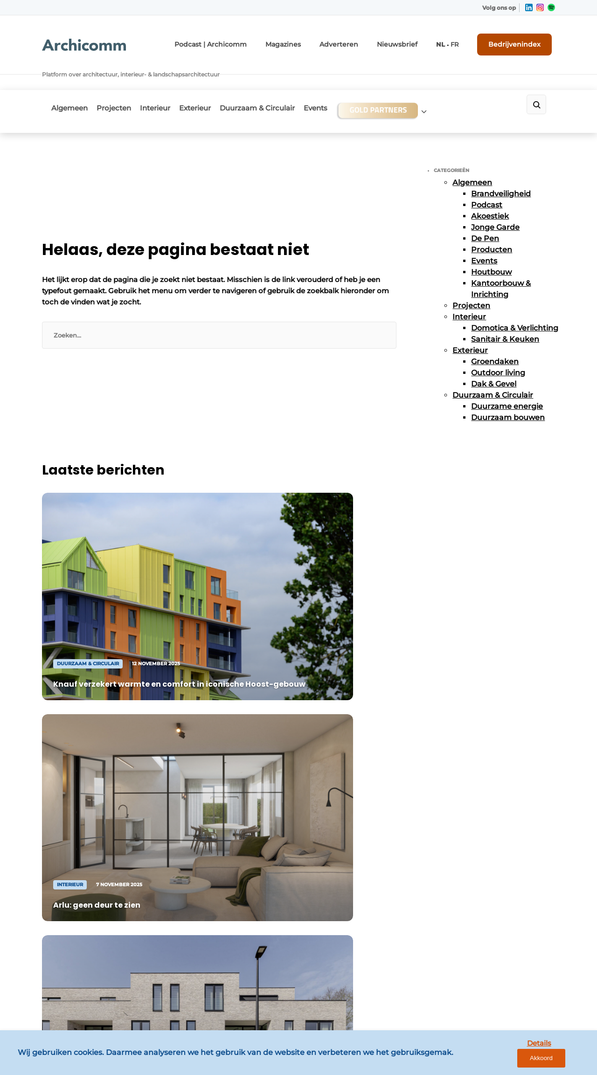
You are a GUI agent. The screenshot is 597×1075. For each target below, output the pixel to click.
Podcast (486, 176)
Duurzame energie (507, 377)
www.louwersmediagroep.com (503, 993)
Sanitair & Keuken (505, 310)
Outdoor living (498, 343)
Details (518, 1060)
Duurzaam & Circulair (281, 82)
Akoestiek (490, 187)
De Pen (485, 209)
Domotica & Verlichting (514, 299)
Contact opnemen (201, 775)
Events (346, 82)
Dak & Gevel (493, 355)
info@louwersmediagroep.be (500, 945)
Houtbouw (491, 243)
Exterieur (213, 82)
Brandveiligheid (501, 164)
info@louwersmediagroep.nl (499, 805)
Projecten (120, 82)
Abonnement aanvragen (211, 792)
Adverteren (358, 40)
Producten (491, 220)
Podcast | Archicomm (244, 40)
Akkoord (562, 1060)
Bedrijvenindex (520, 40)
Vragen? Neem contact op (478, 653)
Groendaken (495, 332)
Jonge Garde (495, 198)
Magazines (308, 40)
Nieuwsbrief (409, 40)
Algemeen (69, 82)
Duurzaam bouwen (508, 388)
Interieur (167, 82)
